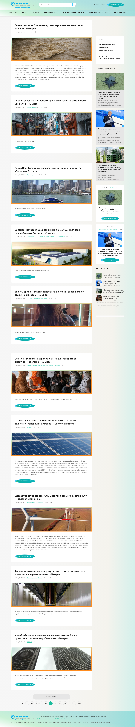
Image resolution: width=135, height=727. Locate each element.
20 (65, 703)
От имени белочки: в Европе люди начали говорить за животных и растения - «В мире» (46, 360)
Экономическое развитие (73, 13)
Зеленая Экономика (43, 236)
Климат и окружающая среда (107, 44)
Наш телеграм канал (45, 719)
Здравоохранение (51, 13)
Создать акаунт (99, 5)
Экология (13, 13)
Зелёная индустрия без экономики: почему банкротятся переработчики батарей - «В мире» (47, 231)
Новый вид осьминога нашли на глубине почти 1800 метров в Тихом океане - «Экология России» (109, 95)
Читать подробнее (25, 86)
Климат (36, 13)
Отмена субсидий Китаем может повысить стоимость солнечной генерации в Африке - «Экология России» (45, 422)
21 (69, 703)
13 (32, 703)
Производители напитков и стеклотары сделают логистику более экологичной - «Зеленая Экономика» (109, 169)
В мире (24, 13)
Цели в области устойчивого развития (49, 365)
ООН (100, 53)
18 (55, 703)
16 (46, 703)
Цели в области (119, 13)
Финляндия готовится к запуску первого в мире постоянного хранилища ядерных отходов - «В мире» (50, 572)
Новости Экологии (22, 6)
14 (36, 703)
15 (41, 703)
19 (60, 703)
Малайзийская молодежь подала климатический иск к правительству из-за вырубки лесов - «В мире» (46, 637)
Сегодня (101, 39)
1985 (79, 703)
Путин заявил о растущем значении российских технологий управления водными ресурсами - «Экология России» (110, 132)
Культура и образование (98, 13)
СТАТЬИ (40, 107)
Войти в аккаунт (116, 5)
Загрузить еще (51, 697)
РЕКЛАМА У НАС (60, 719)
